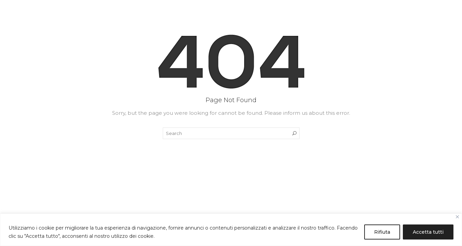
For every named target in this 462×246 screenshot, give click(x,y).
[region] (231, 230)
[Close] (457, 216)
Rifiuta (382, 232)
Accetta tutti (428, 232)
